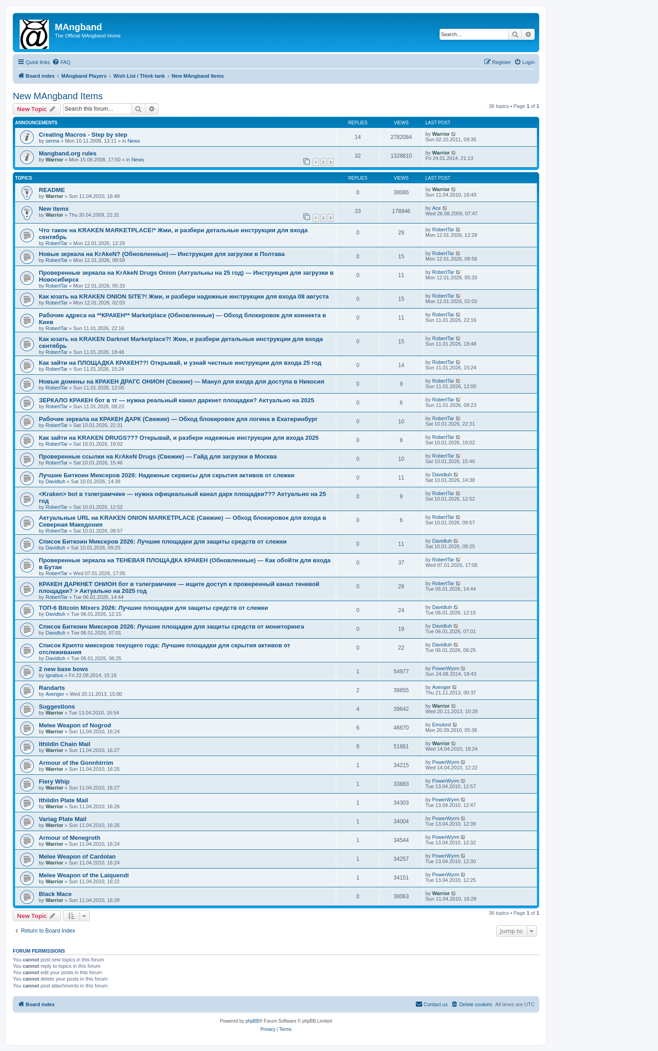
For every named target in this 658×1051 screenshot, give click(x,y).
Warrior (441, 134)
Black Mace (55, 894)
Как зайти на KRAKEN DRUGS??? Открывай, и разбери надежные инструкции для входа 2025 (178, 437)
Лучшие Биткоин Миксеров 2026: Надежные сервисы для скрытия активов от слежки (166, 475)
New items (54, 208)
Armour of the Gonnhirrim (76, 762)
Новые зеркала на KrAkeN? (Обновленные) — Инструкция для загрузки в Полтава (162, 254)
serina (52, 141)
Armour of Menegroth (70, 837)
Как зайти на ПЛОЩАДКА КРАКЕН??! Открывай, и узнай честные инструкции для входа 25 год (180, 362)
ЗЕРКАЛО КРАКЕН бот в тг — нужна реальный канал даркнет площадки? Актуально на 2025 (176, 400)
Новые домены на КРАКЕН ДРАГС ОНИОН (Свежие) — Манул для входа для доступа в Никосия (181, 381)
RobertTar (57, 243)
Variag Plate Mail (62, 819)
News (133, 141)
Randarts (52, 687)
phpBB (252, 1021)
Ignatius (55, 675)
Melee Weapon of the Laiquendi (84, 875)
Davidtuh (55, 481)
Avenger (55, 694)
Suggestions (57, 706)
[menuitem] (61, 62)
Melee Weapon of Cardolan (77, 856)
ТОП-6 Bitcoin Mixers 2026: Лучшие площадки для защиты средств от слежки (153, 607)
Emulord (441, 724)
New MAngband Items (58, 96)
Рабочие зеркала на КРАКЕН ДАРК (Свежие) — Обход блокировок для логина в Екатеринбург (178, 419)
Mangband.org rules (67, 153)
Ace (436, 208)
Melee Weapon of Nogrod (75, 725)
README (52, 190)
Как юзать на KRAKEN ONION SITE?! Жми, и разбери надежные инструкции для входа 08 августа (184, 296)
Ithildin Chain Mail (64, 744)
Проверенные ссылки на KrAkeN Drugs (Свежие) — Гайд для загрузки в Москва (158, 456)
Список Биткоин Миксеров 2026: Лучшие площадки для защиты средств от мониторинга (171, 626)
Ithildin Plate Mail (63, 800)
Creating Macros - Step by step (83, 134)
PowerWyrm (446, 668)
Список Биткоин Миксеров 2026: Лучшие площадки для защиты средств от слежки (163, 541)
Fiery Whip (54, 781)
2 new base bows (63, 669)
